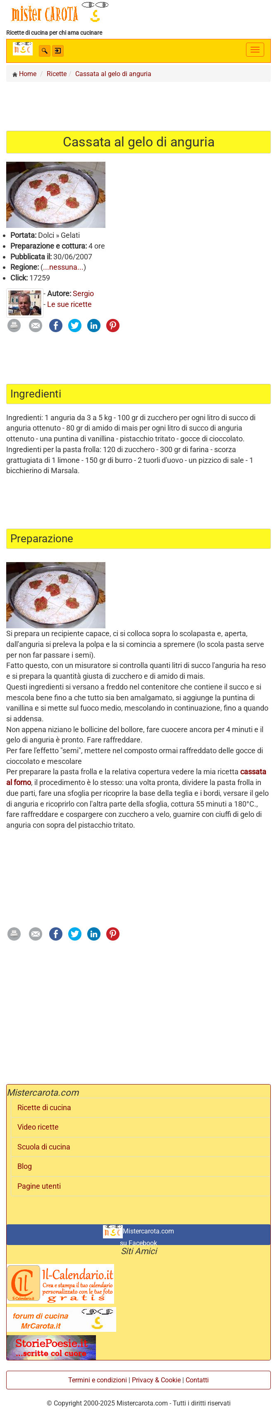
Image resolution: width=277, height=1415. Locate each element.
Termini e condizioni (97, 1380)
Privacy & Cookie (156, 1380)
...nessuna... (63, 267)
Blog (24, 1166)
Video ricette (38, 1127)
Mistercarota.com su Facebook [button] (138, 1235)
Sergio (83, 293)
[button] (44, 51)
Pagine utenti (39, 1186)
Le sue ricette (69, 304)
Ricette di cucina (44, 1107)
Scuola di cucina (43, 1147)
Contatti (197, 1380)
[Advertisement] (138, 106)
